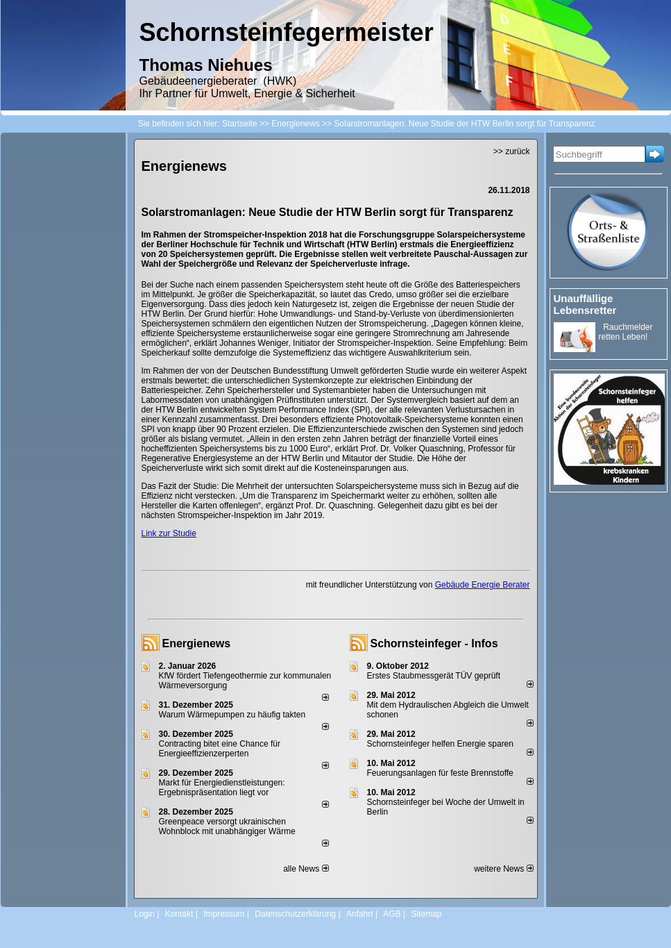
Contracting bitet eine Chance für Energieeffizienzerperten (219, 748)
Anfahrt (359, 914)
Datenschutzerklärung (295, 914)
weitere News (503, 869)
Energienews (196, 643)
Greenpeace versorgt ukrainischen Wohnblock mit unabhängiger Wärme (227, 826)
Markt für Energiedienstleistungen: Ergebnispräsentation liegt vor (222, 787)
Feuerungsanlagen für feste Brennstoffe (440, 773)
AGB (391, 914)
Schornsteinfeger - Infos (434, 643)
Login (145, 914)
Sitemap (426, 914)
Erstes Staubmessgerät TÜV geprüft (434, 676)
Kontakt (179, 914)
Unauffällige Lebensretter (585, 304)
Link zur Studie (169, 533)
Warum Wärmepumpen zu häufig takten (232, 715)
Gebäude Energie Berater (482, 585)
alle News (305, 869)
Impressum (223, 914)
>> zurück (511, 151)
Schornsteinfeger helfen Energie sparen (440, 744)
